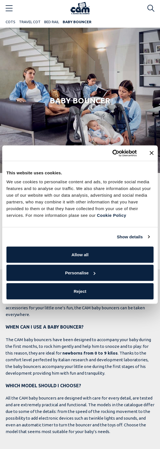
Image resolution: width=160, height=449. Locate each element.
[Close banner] (152, 153)
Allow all (80, 254)
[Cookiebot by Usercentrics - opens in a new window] (112, 153)
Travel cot (30, 22)
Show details (130, 236)
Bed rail (51, 22)
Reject (80, 291)
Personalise (80, 272)
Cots (10, 22)
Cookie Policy (111, 215)
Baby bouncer (77, 22)
